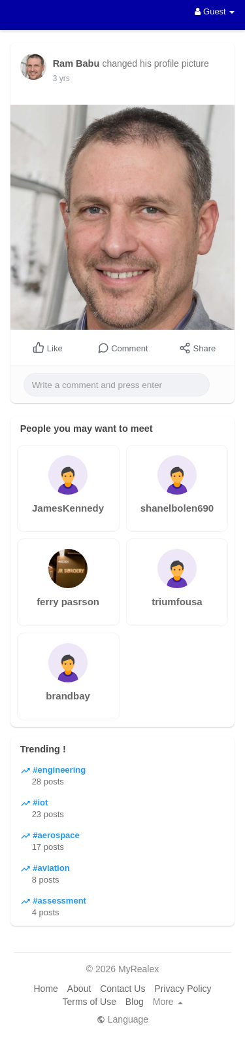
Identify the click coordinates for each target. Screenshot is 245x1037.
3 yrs (61, 78)
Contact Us (122, 988)
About (79, 988)
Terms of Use (89, 1001)
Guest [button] (215, 11)
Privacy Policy (182, 988)
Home (45, 988)
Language (122, 1019)
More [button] (168, 1001)
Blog (134, 1001)
